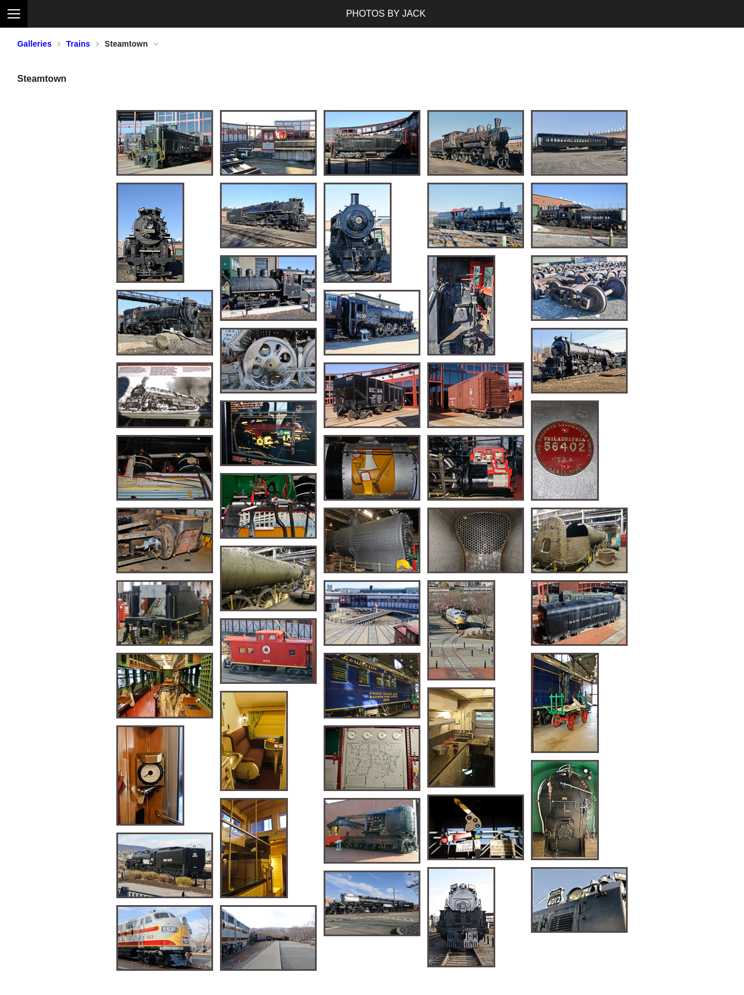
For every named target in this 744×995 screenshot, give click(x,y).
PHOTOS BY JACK (386, 13)
